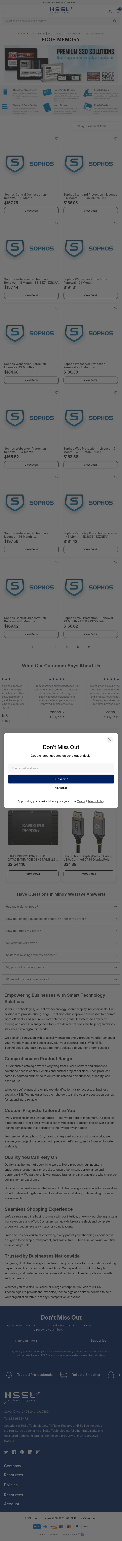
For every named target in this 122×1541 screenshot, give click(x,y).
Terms (81, 801)
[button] (109, 740)
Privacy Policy (96, 801)
